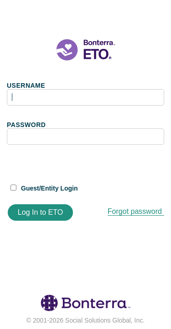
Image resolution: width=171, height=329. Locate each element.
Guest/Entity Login (49, 188)
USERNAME (26, 85)
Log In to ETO (40, 212)
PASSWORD (26, 124)
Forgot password (135, 211)
